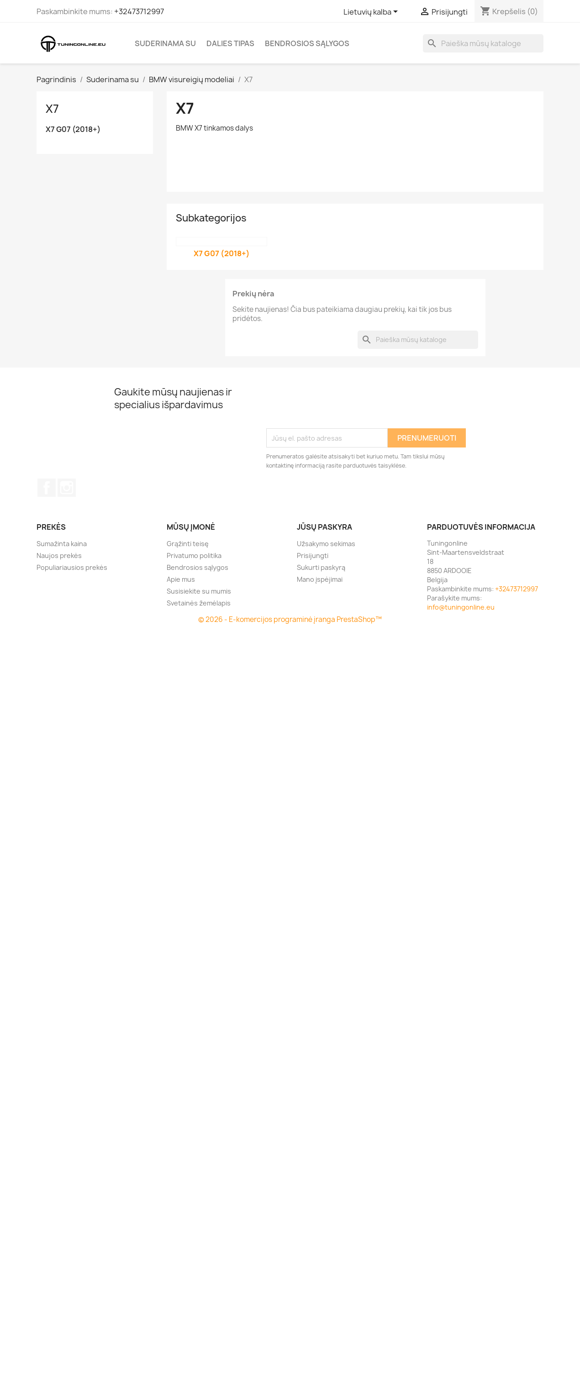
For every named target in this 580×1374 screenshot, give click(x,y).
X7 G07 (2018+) (73, 129)
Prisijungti (312, 555)
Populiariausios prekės (72, 567)
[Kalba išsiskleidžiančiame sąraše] (372, 12)
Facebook (46, 488)
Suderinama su (165, 43)
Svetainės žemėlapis (199, 603)
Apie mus (181, 579)
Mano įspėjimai (320, 579)
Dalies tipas (230, 43)
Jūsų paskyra (324, 527)
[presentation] (335, 406)
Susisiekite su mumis (199, 591)
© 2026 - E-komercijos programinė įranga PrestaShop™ (290, 619)
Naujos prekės (59, 555)
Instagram (67, 488)
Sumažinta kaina (62, 543)
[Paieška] (483, 43)
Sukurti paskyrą (321, 567)
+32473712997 (139, 11)
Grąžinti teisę (188, 543)
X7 (52, 108)
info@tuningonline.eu (461, 607)
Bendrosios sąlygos (307, 43)
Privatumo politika (194, 555)
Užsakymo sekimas (326, 543)
